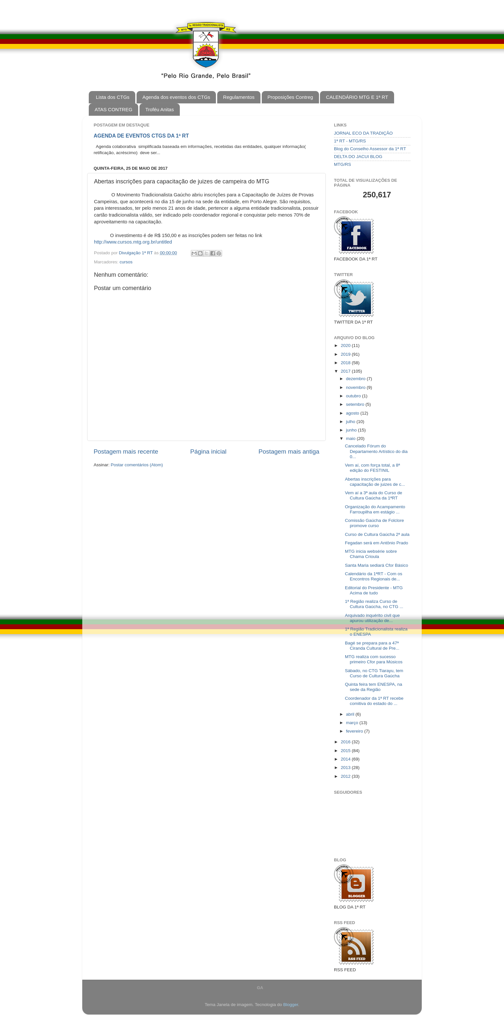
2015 (346, 750)
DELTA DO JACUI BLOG (358, 156)
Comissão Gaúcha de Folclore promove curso (374, 523)
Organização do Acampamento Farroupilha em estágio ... (375, 509)
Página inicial (208, 451)
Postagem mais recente (126, 451)
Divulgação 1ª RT (136, 252)
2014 (346, 759)
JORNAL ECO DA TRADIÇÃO (363, 133)
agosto (353, 413)
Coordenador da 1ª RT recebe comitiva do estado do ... (374, 701)
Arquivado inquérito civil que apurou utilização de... (372, 618)
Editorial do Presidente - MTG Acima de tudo (374, 590)
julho (351, 421)
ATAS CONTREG (113, 109)
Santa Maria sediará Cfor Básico (376, 565)
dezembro (356, 378)
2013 (346, 767)
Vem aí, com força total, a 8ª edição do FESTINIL (372, 468)
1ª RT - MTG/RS (350, 141)
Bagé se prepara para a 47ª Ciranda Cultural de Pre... (372, 646)
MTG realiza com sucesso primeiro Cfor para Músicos (374, 659)
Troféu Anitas (159, 109)
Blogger (290, 1004)
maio (351, 438)
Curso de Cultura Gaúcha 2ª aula (377, 534)
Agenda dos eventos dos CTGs (176, 97)
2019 (346, 354)
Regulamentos (239, 97)
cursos (126, 261)
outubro (354, 395)
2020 (346, 345)
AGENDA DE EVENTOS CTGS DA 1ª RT (141, 136)
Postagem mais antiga (289, 451)
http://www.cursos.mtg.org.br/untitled (133, 242)
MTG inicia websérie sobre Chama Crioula (371, 554)
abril (350, 714)
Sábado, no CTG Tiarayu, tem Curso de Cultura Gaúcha (374, 673)
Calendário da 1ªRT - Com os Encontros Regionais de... (373, 576)
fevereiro (355, 731)
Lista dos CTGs (112, 97)
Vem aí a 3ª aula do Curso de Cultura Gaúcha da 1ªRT (373, 495)
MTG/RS (342, 164)
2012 (346, 776)
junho (352, 430)
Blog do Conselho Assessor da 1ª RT (370, 148)
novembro (356, 387)
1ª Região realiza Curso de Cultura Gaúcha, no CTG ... (374, 604)
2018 (346, 362)
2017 (346, 371)
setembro (355, 404)
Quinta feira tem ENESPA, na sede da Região (373, 687)
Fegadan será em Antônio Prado (376, 542)
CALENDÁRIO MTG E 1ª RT (357, 97)
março (352, 722)
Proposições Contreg (290, 97)
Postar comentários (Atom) (137, 464)
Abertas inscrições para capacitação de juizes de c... (375, 482)
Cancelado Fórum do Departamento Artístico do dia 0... (376, 451)
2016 (346, 741)
